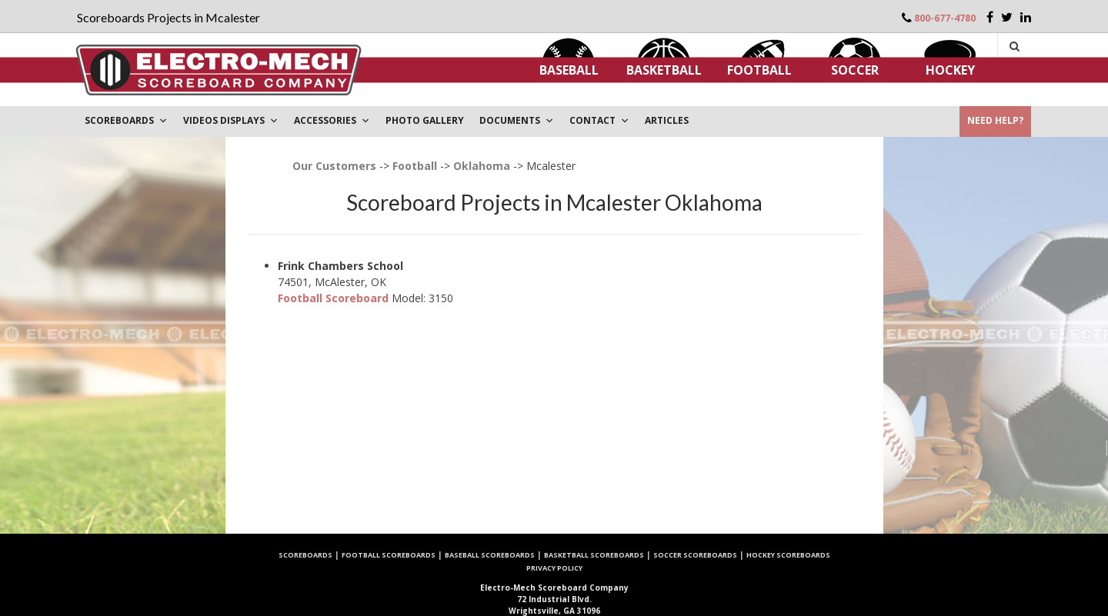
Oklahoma (481, 165)
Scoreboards (305, 555)
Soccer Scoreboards (695, 555)
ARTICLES (667, 120)
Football (759, 70)
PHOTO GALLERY (424, 120)
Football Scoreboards (389, 555)
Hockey (950, 70)
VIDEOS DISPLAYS (231, 120)
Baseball (569, 70)
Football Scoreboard (333, 298)
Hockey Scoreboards (788, 555)
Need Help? (995, 120)
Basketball (664, 70)
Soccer (855, 70)
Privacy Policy (554, 568)
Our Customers (334, 165)
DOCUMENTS (516, 120)
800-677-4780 (945, 18)
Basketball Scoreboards (594, 555)
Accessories (332, 120)
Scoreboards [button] (126, 120)
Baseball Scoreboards (490, 555)
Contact (599, 120)
